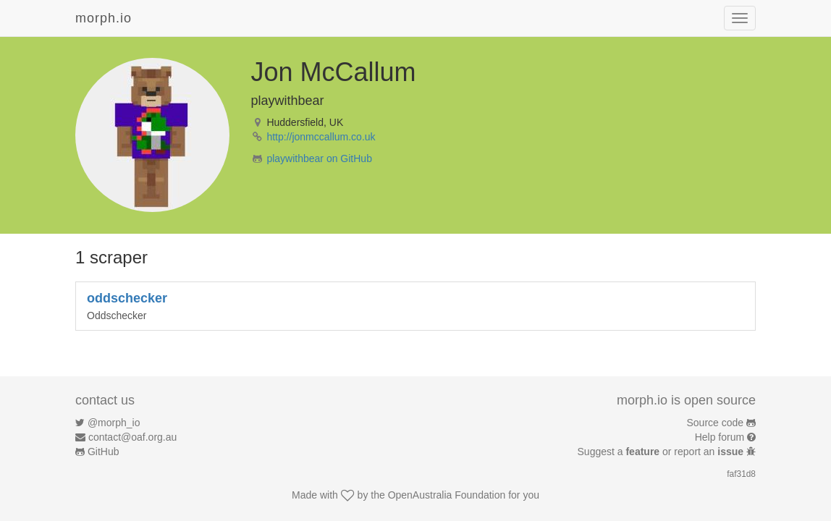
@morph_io (114, 422)
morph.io (103, 18)
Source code (715, 422)
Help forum (719, 437)
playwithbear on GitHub (319, 158)
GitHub (103, 451)
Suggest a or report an (662, 451)
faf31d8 (741, 474)
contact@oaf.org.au (132, 437)
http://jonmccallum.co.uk (320, 137)
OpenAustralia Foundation (447, 495)
